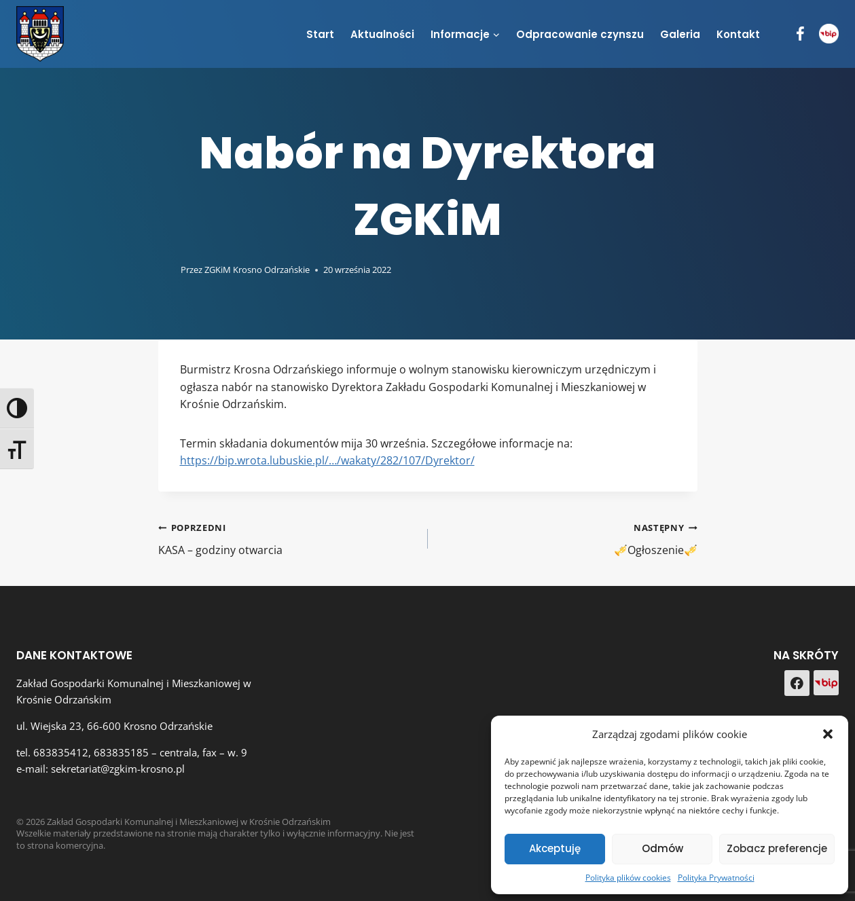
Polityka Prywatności (716, 877)
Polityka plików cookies (628, 877)
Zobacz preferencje (777, 848)
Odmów (662, 848)
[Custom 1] (826, 682)
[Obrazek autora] (166, 269)
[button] (828, 734)
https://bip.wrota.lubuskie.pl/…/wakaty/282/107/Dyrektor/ (327, 460)
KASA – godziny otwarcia (287, 538)
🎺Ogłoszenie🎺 (568, 538)
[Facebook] (800, 34)
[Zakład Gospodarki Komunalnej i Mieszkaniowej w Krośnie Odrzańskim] (40, 33)
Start (320, 34)
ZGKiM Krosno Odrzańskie (257, 269)
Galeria (680, 34)
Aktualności (382, 34)
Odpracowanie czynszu (580, 34)
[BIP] (829, 33)
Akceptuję (555, 848)
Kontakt (738, 34)
